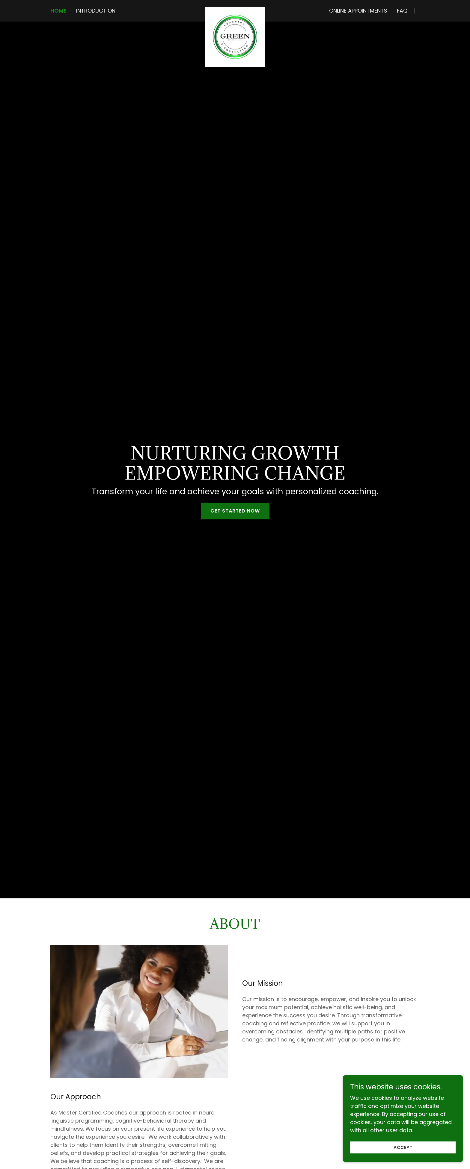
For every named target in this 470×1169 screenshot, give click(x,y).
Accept (403, 1156)
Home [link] (58, 10)
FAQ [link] (402, 10)
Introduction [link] (95, 10)
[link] (235, 9)
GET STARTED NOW (235, 510)
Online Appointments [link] (358, 10)
